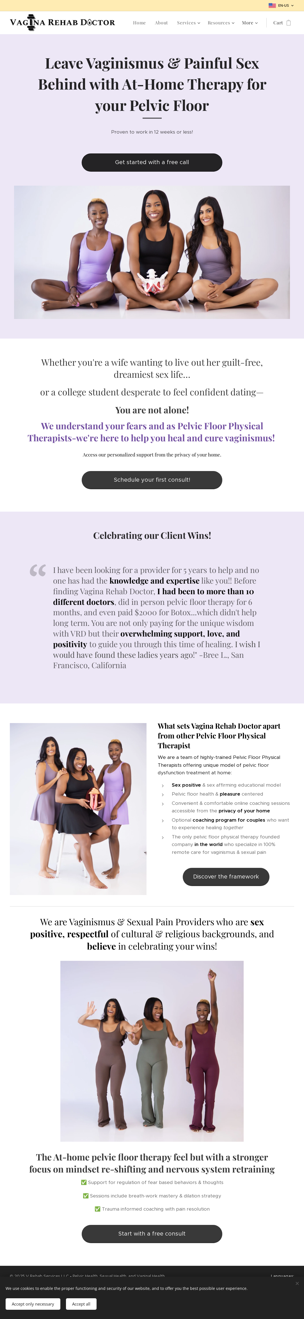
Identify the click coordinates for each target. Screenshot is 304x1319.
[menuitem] (141, 23)
